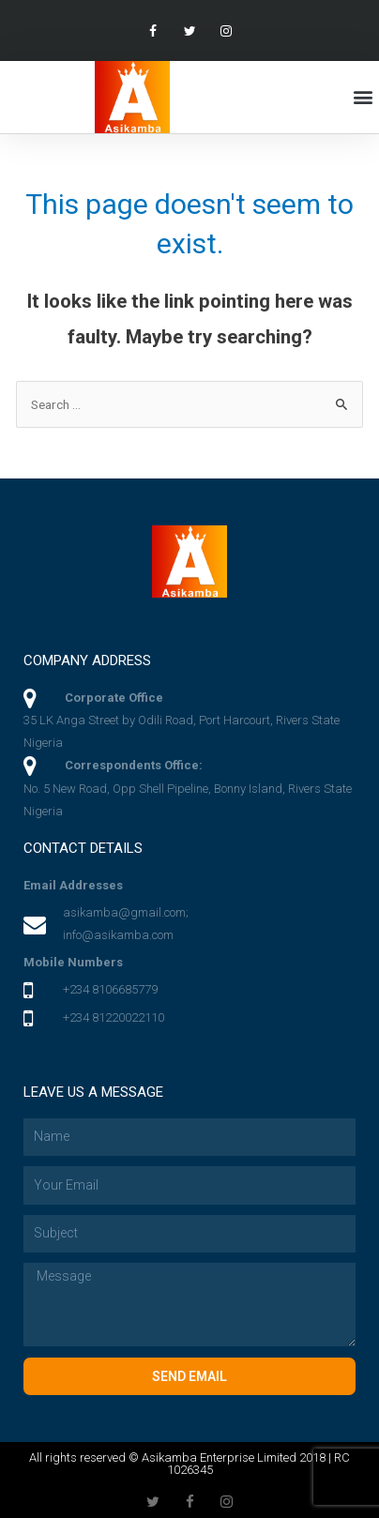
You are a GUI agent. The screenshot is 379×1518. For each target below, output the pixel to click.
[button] (363, 97)
